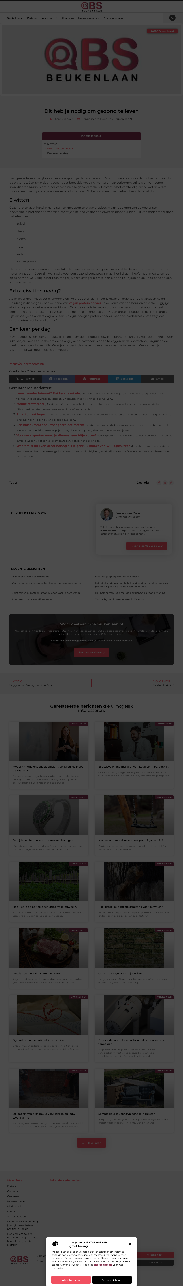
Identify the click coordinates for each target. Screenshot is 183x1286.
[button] (130, 1244)
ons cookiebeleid (103, 1264)
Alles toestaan (71, 1280)
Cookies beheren (112, 1280)
